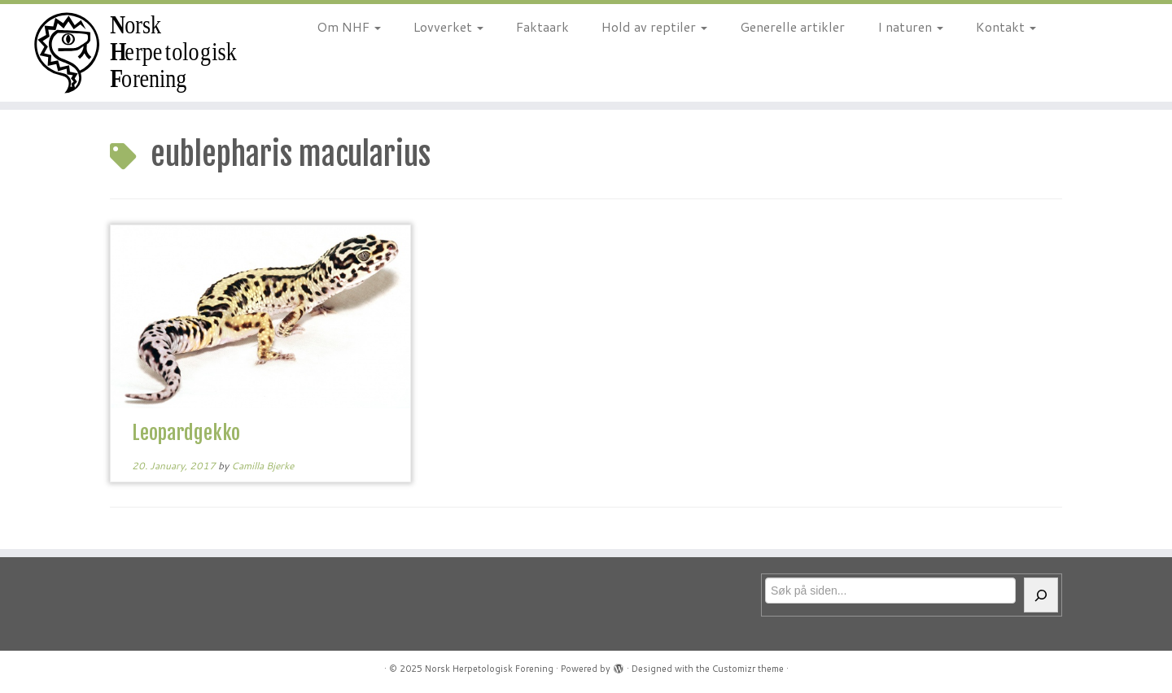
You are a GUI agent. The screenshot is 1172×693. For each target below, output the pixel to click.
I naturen (910, 26)
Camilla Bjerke (262, 466)
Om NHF (349, 26)
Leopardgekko (186, 433)
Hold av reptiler (654, 26)
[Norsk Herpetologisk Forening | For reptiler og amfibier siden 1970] (135, 53)
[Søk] (1041, 595)
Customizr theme (748, 668)
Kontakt (1006, 26)
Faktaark (542, 26)
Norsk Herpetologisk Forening (489, 668)
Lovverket (448, 26)
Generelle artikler (792, 26)
